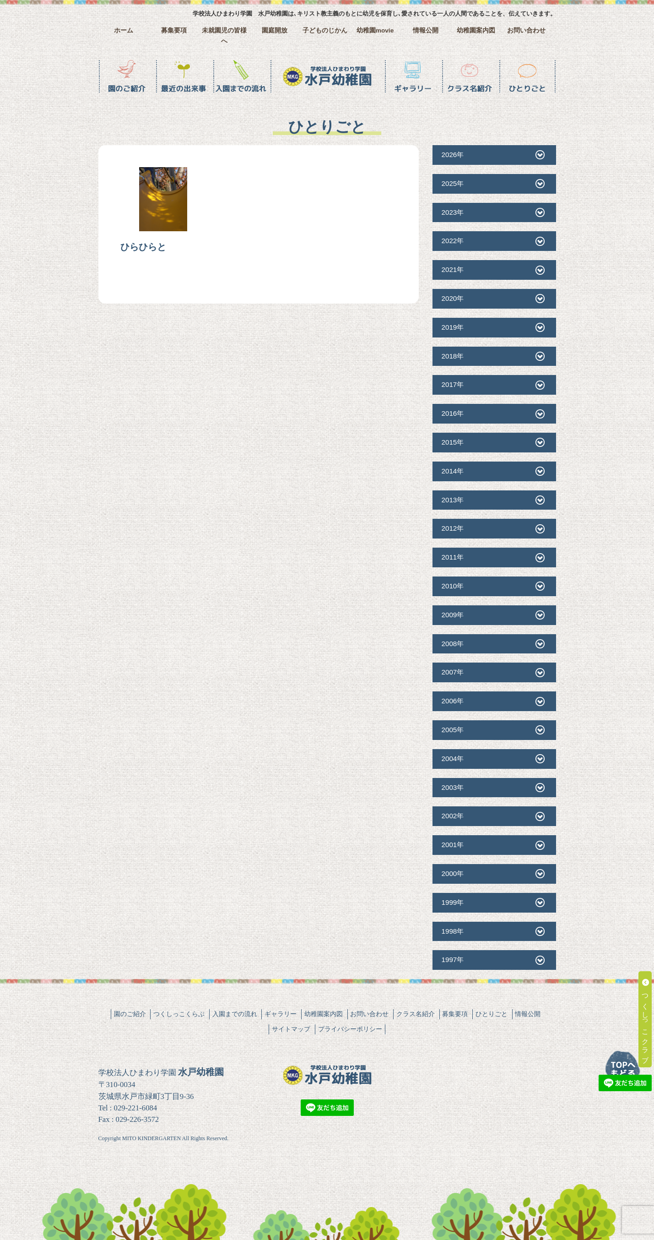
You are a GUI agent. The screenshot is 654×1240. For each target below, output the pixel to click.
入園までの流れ (234, 1013)
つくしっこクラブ (645, 1019)
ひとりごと (492, 1013)
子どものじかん (325, 30)
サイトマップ (291, 1029)
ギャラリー (281, 1013)
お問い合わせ (526, 30)
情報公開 (425, 30)
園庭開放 (274, 30)
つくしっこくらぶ (179, 1013)
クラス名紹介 (415, 1013)
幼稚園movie (375, 30)
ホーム (123, 30)
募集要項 (174, 30)
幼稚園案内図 (476, 30)
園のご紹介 (130, 1013)
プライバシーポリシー (350, 1029)
